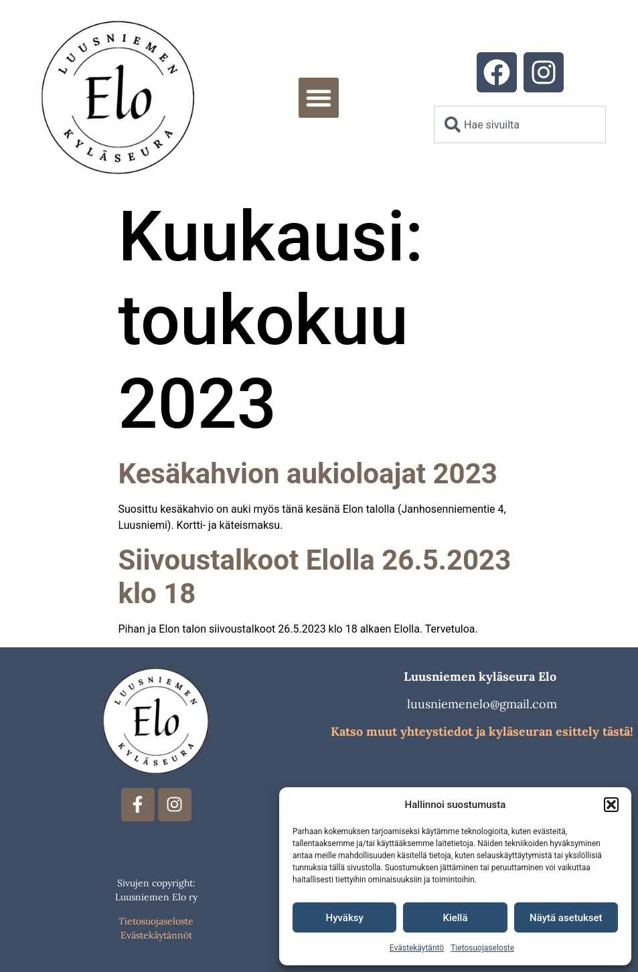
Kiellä (455, 918)
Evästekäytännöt (156, 935)
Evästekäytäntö (417, 948)
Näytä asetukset (566, 918)
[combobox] (520, 124)
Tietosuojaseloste (482, 948)
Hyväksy (345, 918)
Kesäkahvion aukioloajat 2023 (307, 473)
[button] (611, 804)
